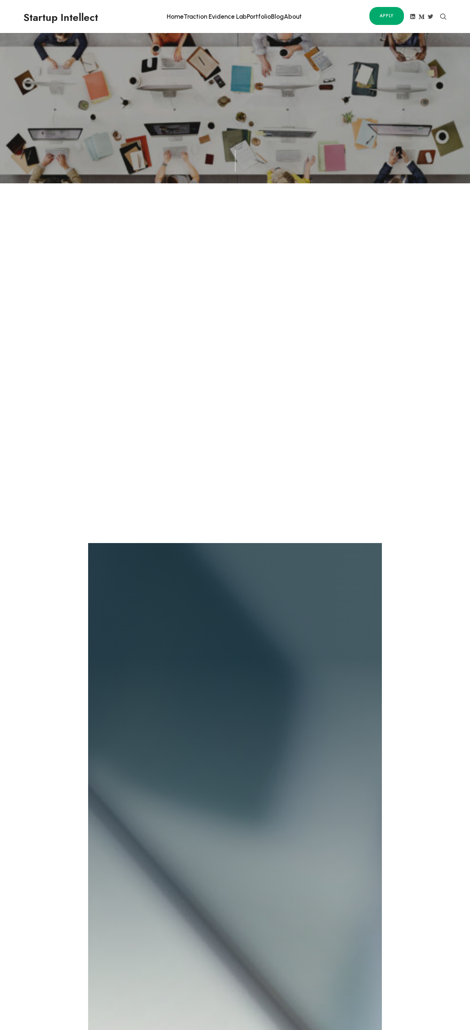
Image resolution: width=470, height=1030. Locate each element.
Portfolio (259, 16)
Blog (277, 16)
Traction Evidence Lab (215, 16)
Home (175, 16)
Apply (387, 15)
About (293, 16)
